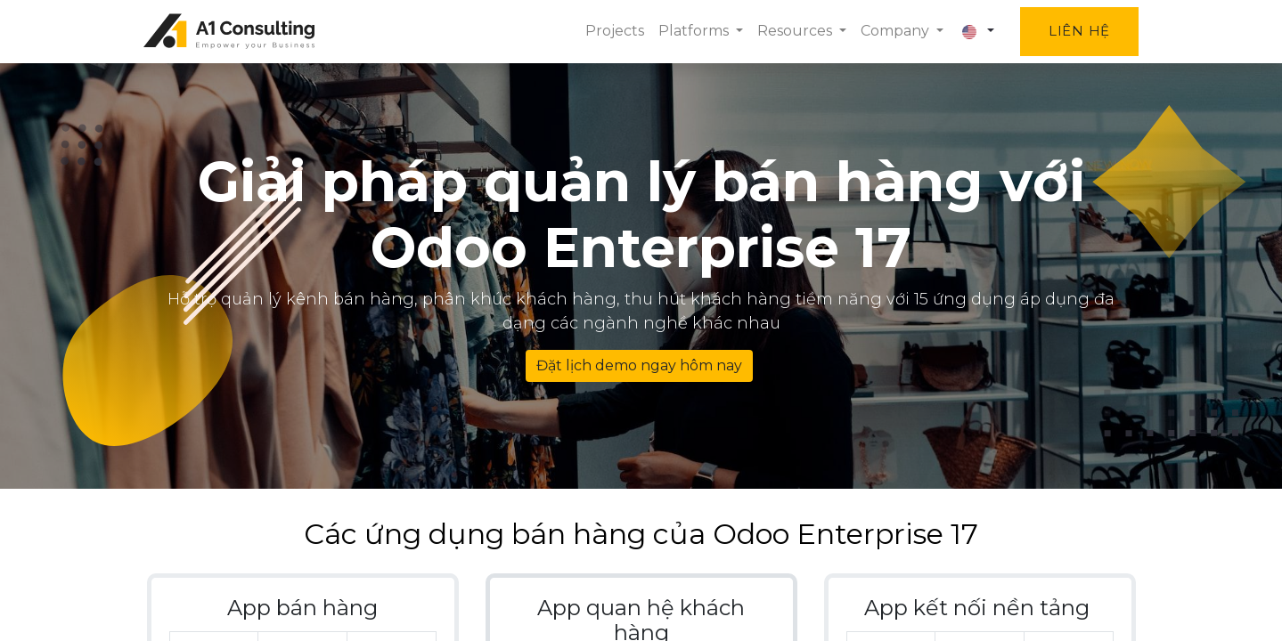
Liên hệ (1075, 30)
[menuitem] (612, 31)
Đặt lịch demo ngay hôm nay (639, 365)
